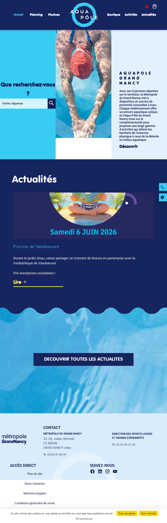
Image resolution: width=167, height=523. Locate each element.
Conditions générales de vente (35, 503)
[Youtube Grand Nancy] (115, 472)
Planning (36, 14)
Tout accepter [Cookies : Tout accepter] (127, 513)
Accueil (18, 14)
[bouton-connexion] (146, 6)
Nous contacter (35, 483)
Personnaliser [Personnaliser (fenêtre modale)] (84, 519)
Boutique (113, 14)
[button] (51, 104)
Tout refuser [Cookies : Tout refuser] (148, 513)
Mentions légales (34, 493)
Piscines (54, 14)
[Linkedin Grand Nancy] (101, 472)
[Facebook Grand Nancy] (93, 472)
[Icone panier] (154, 6)
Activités (131, 14)
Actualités (149, 14)
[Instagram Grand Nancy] (108, 472)
